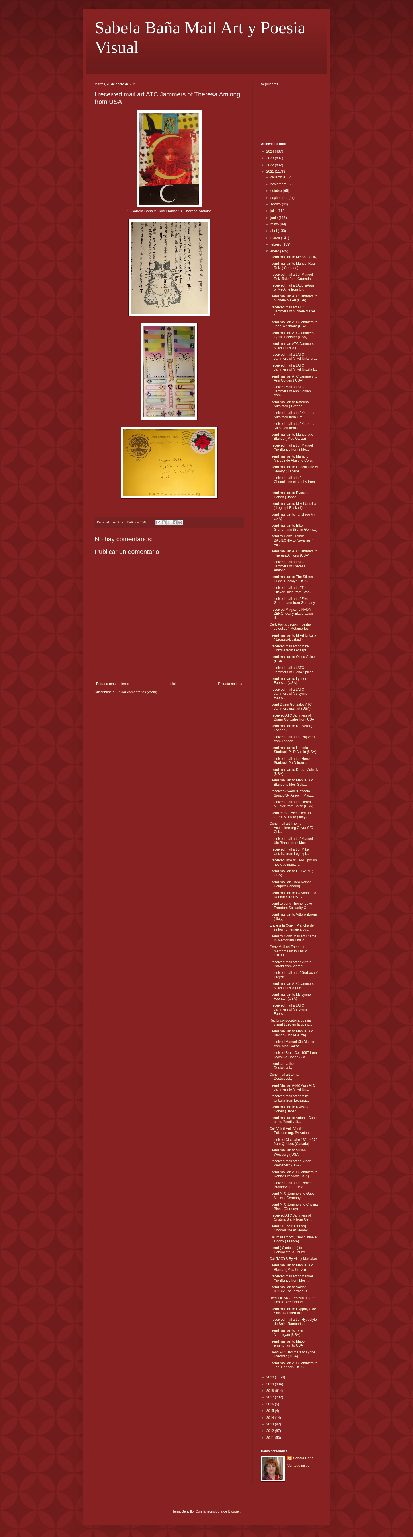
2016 (270, 1404)
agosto (276, 204)
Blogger (234, 1511)
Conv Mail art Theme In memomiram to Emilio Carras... (288, 951)
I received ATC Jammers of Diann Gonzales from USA (292, 717)
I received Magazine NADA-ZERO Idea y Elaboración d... (291, 614)
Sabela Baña (303, 1458)
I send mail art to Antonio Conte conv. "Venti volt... (293, 1120)
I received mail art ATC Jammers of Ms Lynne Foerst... (289, 694)
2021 (270, 172)
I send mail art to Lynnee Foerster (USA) (288, 681)
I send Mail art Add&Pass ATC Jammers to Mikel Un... (292, 1087)
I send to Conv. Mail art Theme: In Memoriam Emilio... (293, 938)
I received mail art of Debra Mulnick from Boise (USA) (291, 804)
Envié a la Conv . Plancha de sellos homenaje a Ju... (292, 927)
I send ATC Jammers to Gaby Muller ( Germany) (292, 1196)
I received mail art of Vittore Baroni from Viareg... (290, 964)
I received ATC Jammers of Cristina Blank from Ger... (291, 1217)
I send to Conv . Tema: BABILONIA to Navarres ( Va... (291, 540)
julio (274, 211)
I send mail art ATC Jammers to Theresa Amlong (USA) (293, 553)
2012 (270, 1431)
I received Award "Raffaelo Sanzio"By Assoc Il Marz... (292, 793)
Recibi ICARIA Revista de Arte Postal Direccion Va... (293, 1300)
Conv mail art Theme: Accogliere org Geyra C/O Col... (291, 828)
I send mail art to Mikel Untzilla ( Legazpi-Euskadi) (293, 506)
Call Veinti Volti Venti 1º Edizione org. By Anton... (290, 1131)
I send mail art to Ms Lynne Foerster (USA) (290, 997)
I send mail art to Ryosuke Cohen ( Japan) (289, 1109)
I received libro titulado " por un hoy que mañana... (293, 862)
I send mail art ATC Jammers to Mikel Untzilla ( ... (293, 346)
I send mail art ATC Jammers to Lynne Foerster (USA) (293, 335)
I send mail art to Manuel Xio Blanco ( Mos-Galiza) (291, 437)
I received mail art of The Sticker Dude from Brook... (292, 590)
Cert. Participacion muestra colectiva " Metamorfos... (290, 626)
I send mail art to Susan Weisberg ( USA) (288, 1152)
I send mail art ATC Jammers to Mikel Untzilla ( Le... (293, 986)
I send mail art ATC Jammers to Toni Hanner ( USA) (293, 1365)
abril (274, 231)
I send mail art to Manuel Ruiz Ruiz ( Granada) (292, 266)
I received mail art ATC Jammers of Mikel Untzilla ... (293, 357)
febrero (276, 244)
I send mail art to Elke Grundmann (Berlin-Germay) (293, 528)
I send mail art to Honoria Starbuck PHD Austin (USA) (293, 750)
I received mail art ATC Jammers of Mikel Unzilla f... (293, 367)
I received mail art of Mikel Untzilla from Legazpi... (289, 648)
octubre (276, 191)
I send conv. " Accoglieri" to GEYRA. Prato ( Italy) (290, 815)
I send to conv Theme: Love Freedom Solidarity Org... (291, 906)
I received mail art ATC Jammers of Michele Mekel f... (292, 311)
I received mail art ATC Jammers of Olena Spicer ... (293, 670)
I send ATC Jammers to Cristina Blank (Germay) (294, 1207)
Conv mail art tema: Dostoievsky (284, 1077)
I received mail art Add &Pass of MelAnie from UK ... (292, 287)
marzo (275, 238)
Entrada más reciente (112, 684)
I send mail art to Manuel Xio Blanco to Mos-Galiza (291, 782)
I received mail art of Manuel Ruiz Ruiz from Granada (291, 277)
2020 (270, 1377)
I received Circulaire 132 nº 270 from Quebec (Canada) (293, 1142)
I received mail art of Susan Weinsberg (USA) (290, 1163)
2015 (270, 1411)
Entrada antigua (230, 684)
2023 (270, 158)
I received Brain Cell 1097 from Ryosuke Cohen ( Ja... (293, 1055)
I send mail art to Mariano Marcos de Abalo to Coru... (292, 458)
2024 (270, 151)
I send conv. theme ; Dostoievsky (285, 1066)
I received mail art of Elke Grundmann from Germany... (294, 601)
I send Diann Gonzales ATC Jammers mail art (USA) (291, 707)
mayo (275, 224)
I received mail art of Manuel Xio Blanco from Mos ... (291, 841)
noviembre (278, 184)
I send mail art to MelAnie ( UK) (293, 257)
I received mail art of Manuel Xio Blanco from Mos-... (291, 1278)
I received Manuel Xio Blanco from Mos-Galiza (292, 1044)
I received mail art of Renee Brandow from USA (291, 1185)
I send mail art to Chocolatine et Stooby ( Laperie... (294, 469)
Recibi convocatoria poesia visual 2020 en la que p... (291, 1022)
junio (274, 218)
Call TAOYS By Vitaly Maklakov (293, 1259)
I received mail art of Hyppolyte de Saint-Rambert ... (293, 1322)
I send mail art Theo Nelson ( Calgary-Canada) (292, 884)
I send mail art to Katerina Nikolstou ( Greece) (289, 404)
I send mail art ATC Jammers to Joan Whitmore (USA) (293, 324)
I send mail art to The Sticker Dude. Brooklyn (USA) (291, 579)
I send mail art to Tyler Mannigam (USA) (286, 1332)
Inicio (174, 684)
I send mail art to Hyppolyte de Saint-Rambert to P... (293, 1311)
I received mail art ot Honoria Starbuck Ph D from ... (291, 761)
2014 (270, 1418)
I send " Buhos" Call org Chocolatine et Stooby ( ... (291, 1228)
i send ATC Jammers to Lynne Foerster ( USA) (292, 1354)
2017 (270, 1397)
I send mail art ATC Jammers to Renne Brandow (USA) (293, 1174)
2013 (270, 1424)
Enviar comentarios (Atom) (136, 692)
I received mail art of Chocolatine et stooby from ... (292, 482)
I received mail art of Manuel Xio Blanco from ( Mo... (291, 447)
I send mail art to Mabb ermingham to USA (287, 1343)
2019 (270, 1384)
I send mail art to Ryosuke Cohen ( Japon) (289, 495)
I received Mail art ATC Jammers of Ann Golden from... (290, 391)
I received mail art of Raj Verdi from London (292, 739)
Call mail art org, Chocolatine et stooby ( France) (293, 1239)
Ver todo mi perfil (300, 1466)
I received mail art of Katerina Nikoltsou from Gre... (292, 415)
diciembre (278, 177)
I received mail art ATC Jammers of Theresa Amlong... (287, 566)
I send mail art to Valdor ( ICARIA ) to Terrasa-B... (290, 1289)
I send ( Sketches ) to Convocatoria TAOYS (288, 1250)
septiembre (279, 198)
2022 (270, 165)
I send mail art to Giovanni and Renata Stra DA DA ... (293, 895)
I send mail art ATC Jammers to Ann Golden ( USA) (293, 378)
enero (275, 251)
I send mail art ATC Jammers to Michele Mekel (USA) (293, 298)
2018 (270, 1391)
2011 (270, 1438)
